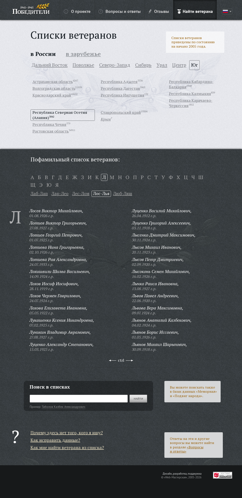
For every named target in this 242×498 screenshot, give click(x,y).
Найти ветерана (195, 11)
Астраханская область (52, 81)
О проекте (77, 11)
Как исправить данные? (55, 440)
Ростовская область (50, 131)
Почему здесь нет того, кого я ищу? (67, 433)
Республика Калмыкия (190, 93)
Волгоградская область (53, 88)
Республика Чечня (49, 124)
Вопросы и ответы (120, 11)
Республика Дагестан (120, 88)
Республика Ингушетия (122, 95)
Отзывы (159, 11)
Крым (106, 119)
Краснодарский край (51, 95)
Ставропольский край (121, 112)
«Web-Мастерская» (175, 477)
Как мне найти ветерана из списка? (67, 447)
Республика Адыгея (119, 81)
